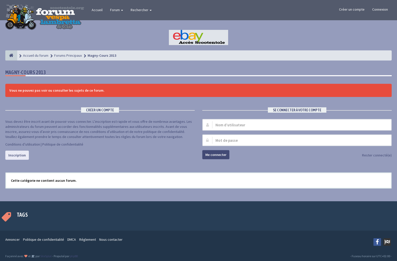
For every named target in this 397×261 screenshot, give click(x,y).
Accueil (97, 10)
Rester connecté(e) (374, 155)
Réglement (87, 239)
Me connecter (215, 154)
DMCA (71, 239)
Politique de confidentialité (62, 144)
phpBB (74, 256)
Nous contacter (111, 239)
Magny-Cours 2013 (25, 72)
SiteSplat (46, 256)
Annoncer (12, 239)
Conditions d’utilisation (22, 144)
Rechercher (141, 10)
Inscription (17, 155)
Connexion (380, 9)
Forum (116, 10)
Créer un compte (352, 9)
